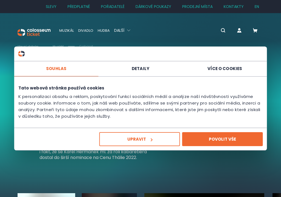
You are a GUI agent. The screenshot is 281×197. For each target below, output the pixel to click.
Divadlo (87, 30)
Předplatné (79, 6)
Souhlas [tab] (58, 68)
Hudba (105, 30)
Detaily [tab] (140, 68)
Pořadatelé (113, 6)
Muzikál (66, 30)
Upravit (140, 139)
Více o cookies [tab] (223, 68)
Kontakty (234, 6)
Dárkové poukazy (153, 6)
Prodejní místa (197, 6)
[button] (216, 30)
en (257, 6)
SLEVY (51, 6)
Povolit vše (220, 139)
